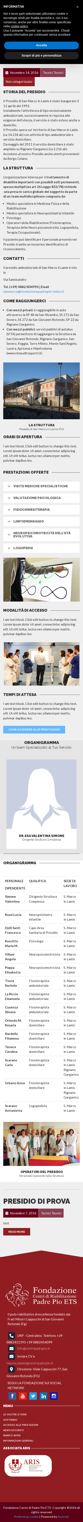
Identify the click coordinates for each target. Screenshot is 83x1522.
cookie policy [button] (19, 26)
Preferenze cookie (26, 1516)
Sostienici (10, 1420)
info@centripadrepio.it (33, 1348)
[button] (77, 6)
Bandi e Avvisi (12, 1435)
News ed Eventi (13, 1430)
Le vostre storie (15, 1414)
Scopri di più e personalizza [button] (41, 55)
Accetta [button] (41, 45)
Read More (16, 1231)
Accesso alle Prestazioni (20, 1425)
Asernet (63, 1516)
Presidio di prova (36, 1201)
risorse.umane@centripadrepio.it (29, 1363)
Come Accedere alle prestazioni (34, 729)
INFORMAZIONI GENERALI (18, 1440)
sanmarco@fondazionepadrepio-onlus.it (33, 291)
